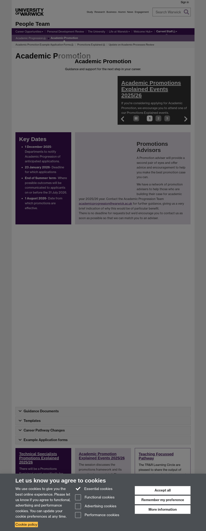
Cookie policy (26, 524)
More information (163, 509)
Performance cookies (97, 515)
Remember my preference (162, 500)
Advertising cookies (95, 506)
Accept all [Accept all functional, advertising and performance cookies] (163, 490)
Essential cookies (94, 488)
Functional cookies (95, 497)
